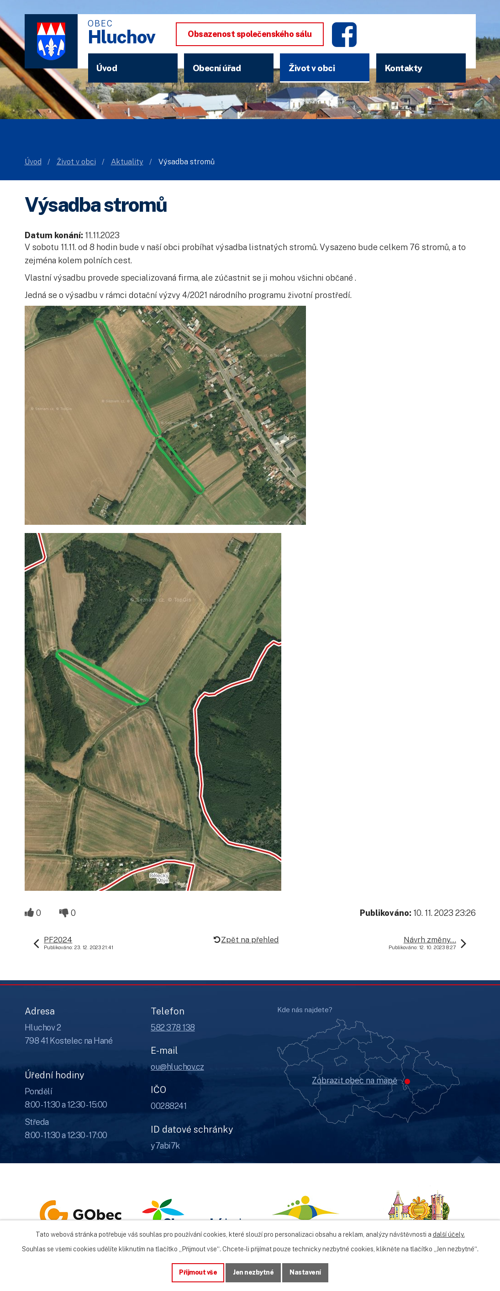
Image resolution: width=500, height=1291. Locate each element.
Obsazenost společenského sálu (250, 34)
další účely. (449, 1234)
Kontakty (403, 68)
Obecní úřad (217, 68)
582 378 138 (173, 1027)
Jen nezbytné (253, 1272)
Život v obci (312, 68)
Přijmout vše (198, 1272)
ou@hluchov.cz (177, 1066)
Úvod (106, 68)
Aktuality (127, 161)
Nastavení (305, 1272)
